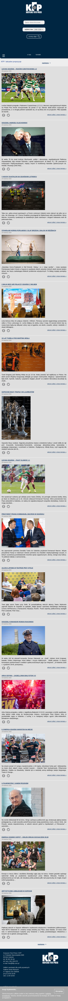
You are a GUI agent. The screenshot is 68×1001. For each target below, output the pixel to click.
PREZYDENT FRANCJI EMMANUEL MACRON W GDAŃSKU (23, 514)
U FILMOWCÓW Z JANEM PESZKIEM (15, 783)
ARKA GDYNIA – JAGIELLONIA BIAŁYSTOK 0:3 (19, 675)
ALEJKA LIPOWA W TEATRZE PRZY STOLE (17, 568)
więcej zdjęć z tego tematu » (56, 115)
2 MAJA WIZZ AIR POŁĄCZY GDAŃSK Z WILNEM (19, 284)
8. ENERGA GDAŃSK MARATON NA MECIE (17, 729)
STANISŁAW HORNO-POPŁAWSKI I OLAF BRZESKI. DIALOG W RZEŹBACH (29, 230)
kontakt (38, 54)
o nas (29, 54)
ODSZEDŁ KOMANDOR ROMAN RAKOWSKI (17, 622)
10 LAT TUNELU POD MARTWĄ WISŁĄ (15, 338)
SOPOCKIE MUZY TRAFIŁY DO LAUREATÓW (18, 392)
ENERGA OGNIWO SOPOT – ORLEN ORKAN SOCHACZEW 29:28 (25, 837)
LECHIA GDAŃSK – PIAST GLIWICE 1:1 (16, 460)
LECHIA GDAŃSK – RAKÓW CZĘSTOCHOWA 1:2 (19, 69)
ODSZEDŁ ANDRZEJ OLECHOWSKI (14, 123)
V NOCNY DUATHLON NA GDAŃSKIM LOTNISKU (19, 177)
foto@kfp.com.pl (13, 963)
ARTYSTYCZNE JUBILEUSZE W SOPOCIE (17, 891)
